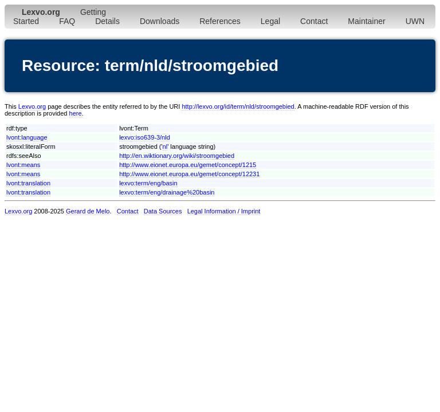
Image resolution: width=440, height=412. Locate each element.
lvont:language (27, 137)
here (75, 113)
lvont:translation (28, 183)
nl (165, 146)
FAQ (67, 21)
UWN (415, 21)
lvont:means (23, 164)
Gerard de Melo (87, 211)
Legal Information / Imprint (224, 211)
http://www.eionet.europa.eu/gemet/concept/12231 (189, 174)
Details (107, 21)
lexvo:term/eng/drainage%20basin (166, 192)
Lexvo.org (32, 106)
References (220, 21)
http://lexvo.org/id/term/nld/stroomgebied (238, 106)
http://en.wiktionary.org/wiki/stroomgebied (176, 155)
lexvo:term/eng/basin (148, 183)
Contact (314, 21)
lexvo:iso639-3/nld (144, 137)
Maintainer (366, 21)
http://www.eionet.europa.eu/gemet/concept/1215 (187, 164)
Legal (270, 21)
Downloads (159, 21)
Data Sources (163, 211)
